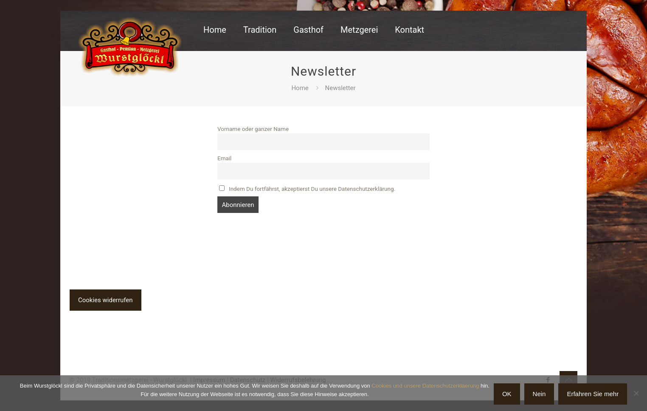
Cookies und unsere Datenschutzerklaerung (425, 386)
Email (224, 158)
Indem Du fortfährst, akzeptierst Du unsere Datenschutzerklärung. (307, 188)
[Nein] (636, 393)
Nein (539, 393)
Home (299, 88)
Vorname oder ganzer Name (253, 128)
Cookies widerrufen (105, 300)
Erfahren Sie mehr (593, 393)
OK (507, 393)
